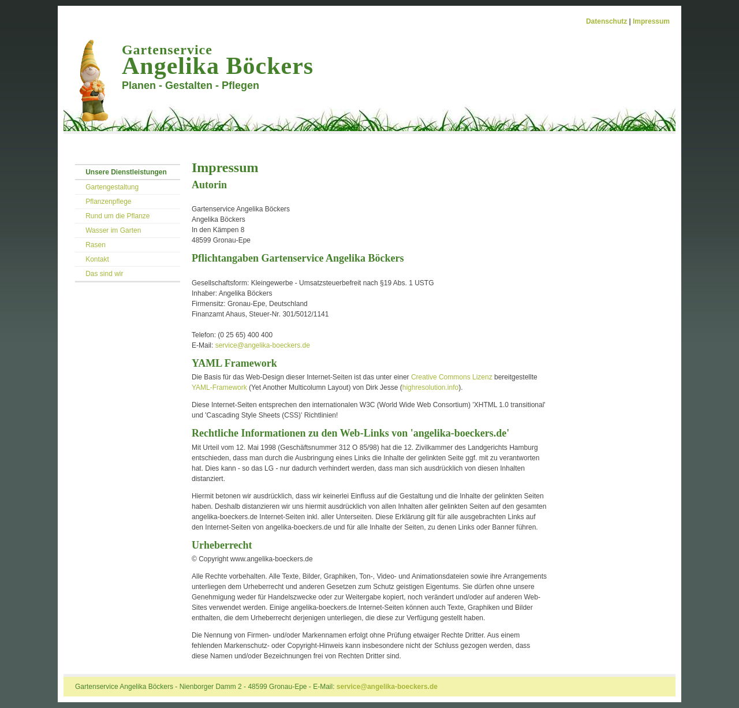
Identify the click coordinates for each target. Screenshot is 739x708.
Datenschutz (606, 21)
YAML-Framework (219, 387)
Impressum (651, 21)
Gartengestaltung (112, 187)
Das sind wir (104, 274)
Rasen (95, 245)
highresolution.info (430, 387)
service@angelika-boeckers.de (262, 345)
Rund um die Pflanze (117, 216)
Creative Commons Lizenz (451, 377)
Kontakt (97, 259)
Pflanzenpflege (108, 202)
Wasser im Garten (113, 230)
